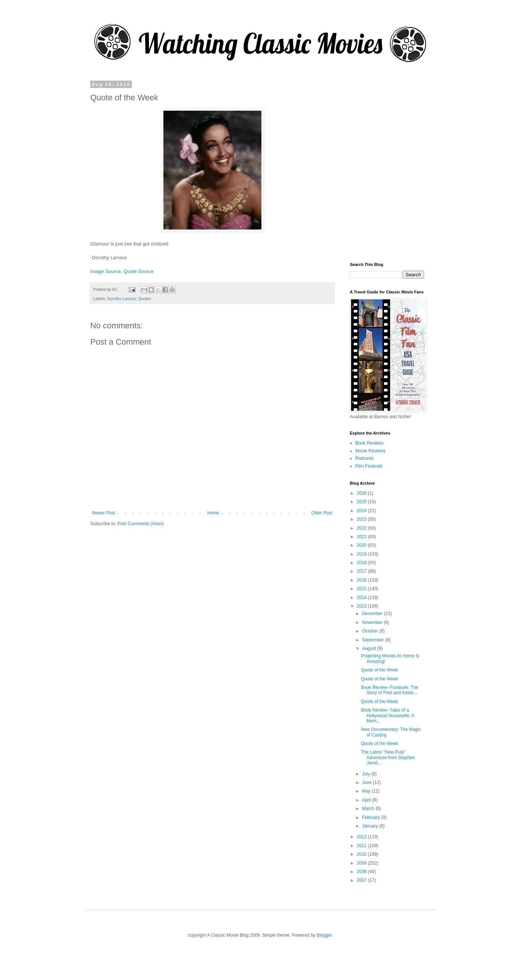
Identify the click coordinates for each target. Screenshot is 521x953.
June (367, 782)
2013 (362, 606)
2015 (362, 588)
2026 (362, 493)
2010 (362, 854)
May (367, 791)
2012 (362, 836)
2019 (362, 554)
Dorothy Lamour (121, 298)
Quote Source (138, 271)
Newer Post (103, 512)
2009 (362, 863)
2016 (362, 580)
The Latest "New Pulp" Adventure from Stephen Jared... (388, 757)
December (373, 613)
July (366, 774)
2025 (362, 501)
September (373, 640)
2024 (362, 510)
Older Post (321, 512)
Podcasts (364, 458)
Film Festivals (368, 466)
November (373, 622)
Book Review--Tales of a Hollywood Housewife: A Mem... (387, 715)
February (371, 817)
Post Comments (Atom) (140, 523)
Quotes (144, 298)
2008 (362, 871)
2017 (362, 571)
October (370, 631)
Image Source (105, 271)
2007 (362, 880)
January (370, 826)
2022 (362, 528)
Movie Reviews (370, 450)
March (369, 808)
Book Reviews (369, 443)
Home (213, 512)
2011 (362, 845)
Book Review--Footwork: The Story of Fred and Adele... (390, 690)
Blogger (324, 935)
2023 (362, 519)
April (367, 800)
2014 (362, 597)
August (369, 648)
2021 (362, 536)
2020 (362, 545)
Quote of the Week (379, 670)
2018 (362, 562)
